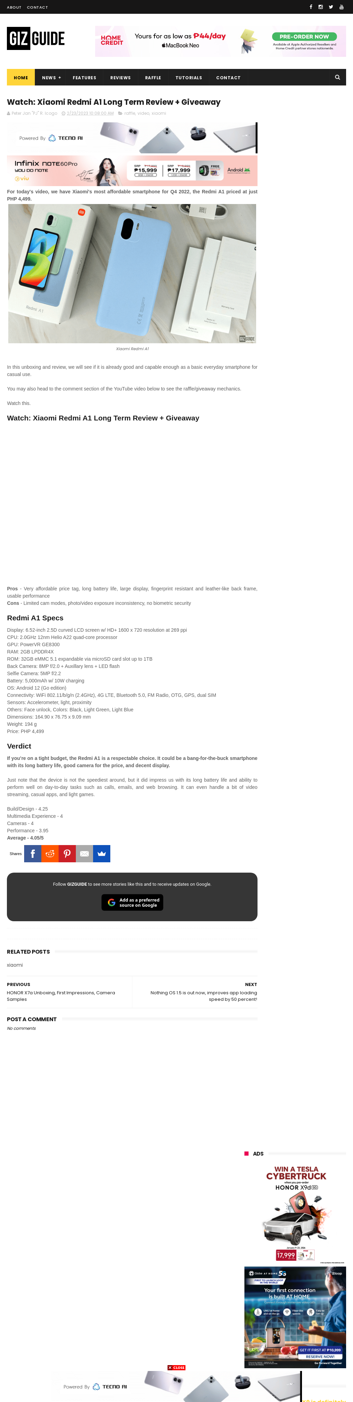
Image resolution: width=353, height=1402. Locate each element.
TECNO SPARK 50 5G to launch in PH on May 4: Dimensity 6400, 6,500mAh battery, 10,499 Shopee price (294, 824)
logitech (250, 1320)
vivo (245, 1205)
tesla (281, 1358)
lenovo (248, 1243)
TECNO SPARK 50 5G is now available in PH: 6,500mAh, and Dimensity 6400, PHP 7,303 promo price (293, 781)
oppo (246, 1192)
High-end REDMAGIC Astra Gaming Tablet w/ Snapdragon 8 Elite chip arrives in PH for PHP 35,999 (293, 737)
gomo (247, 1345)
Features (84, 78)
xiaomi (159, 127)
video (143, 127)
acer (282, 1256)
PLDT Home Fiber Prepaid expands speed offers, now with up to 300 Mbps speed (312, 931)
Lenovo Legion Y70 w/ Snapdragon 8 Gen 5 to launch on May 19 (310, 860)
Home (21, 78)
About (14, 7)
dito (315, 1256)
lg (319, 1230)
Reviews (120, 78)
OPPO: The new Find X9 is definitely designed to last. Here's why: (295, 354)
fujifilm (248, 1281)
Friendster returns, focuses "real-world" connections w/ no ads (310, 590)
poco (284, 1269)
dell (313, 1320)
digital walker (255, 1307)
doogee (300, 1307)
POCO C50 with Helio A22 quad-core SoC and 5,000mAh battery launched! (312, 697)
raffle (129, 127)
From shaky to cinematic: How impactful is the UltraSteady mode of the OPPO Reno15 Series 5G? (312, 661)
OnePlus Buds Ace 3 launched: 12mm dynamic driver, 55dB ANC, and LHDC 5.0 (312, 625)
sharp (287, 1281)
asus (285, 1218)
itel (317, 1294)
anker (292, 1332)
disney (283, 1345)
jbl (283, 1320)
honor (247, 1218)
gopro (247, 1358)
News (49, 78)
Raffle (153, 78)
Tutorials (188, 78)
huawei (249, 1179)
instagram (252, 1332)
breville (316, 1358)
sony (246, 1256)
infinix (285, 1230)
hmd (318, 1345)
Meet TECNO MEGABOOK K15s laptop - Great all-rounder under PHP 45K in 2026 (312, 895)
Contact (37, 7)
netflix (248, 1294)
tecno (288, 1243)
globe (247, 1230)
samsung (294, 1179)
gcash (247, 1269)
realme (284, 1205)
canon (284, 1294)
